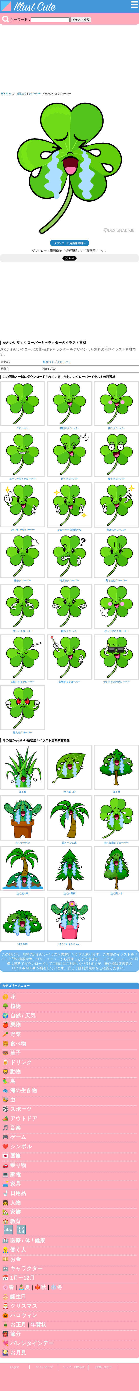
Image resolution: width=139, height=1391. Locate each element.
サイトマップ (44, 1367)
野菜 (15, 1034)
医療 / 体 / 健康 (27, 1240)
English (14, 1367)
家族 (15, 1212)
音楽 (15, 1128)
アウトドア (23, 1118)
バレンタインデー (32, 1343)
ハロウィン (23, 1315)
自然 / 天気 (22, 1015)
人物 (15, 1202)
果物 (15, 1025)
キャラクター (26, 1268)
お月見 (18, 1353)
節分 (15, 1334)
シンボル (21, 1146)
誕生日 (18, 1296)
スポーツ (21, 1109)
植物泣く (21, 93)
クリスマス (23, 1306)
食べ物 (18, 1044)
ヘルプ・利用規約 (74, 1367)
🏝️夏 (24, 1287)
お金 (15, 1259)
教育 (15, 1221)
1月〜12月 (22, 1278)
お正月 (18, 1324)
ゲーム (18, 1137)
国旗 (15, 1156)
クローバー (35, 93)
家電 (15, 1174)
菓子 (15, 1053)
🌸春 (8, 1287)
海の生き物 (23, 1090)
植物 (15, 1006)
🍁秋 (40, 1287)
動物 (15, 1072)
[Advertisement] (69, 59)
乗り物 (18, 1165)
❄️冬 (56, 1287)
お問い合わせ (103, 1367)
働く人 (18, 1250)
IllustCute (6, 93)
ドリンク (21, 1062)
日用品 (18, 1193)
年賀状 (38, 1324)
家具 (15, 1184)
